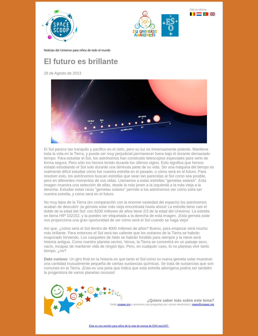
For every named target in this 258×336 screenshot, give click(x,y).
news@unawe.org (203, 304)
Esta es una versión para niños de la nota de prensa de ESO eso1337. (129, 326)
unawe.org (123, 304)
